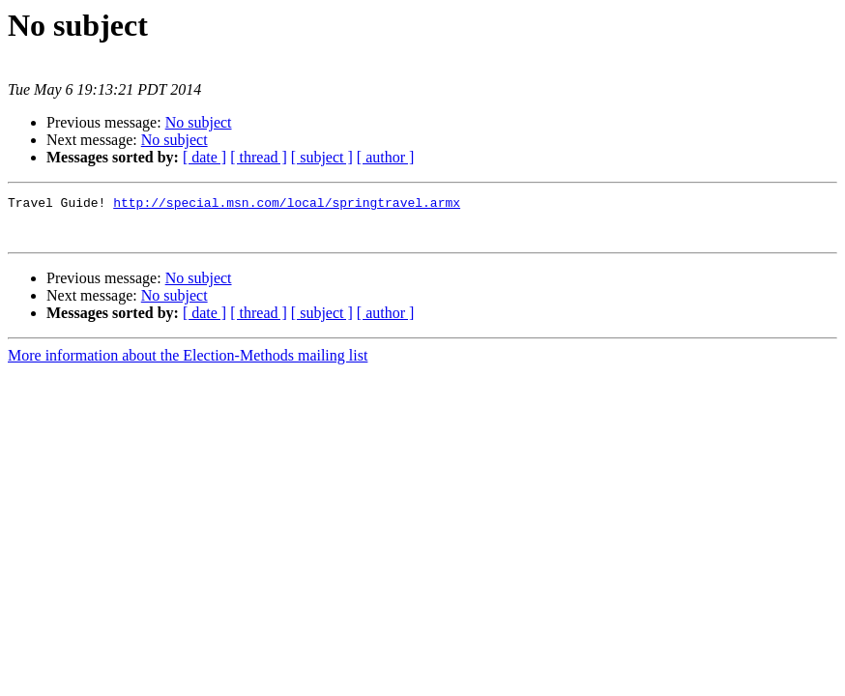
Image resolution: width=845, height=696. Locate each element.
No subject (198, 122)
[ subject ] (322, 157)
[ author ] (386, 157)
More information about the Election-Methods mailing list (187, 364)
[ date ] (204, 157)
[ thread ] (258, 157)
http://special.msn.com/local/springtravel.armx (286, 205)
